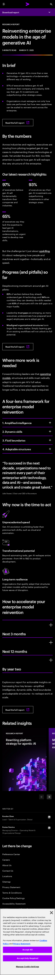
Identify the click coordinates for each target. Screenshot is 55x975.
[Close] (51, 912)
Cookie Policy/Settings (13, 898)
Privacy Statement (11, 887)
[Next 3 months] (51, 625)
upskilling (44, 251)
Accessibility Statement (14, 903)
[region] (27, 942)
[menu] (3, 4)
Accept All (27, 950)
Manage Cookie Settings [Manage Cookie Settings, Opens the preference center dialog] (27, 967)
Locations (7, 876)
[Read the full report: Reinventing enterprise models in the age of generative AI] (17, 122)
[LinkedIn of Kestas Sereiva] (49, 827)
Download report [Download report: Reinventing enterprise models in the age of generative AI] (10, 12)
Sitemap (6, 881)
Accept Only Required (27, 958)
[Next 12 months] (51, 642)
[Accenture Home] (27, 4)
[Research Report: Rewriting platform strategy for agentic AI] (24, 759)
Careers (6, 859)
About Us (6, 865)
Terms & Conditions (12, 892)
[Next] (49, 796)
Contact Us (7, 870)
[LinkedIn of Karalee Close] (49, 817)
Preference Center (11, 854)
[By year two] (51, 660)
